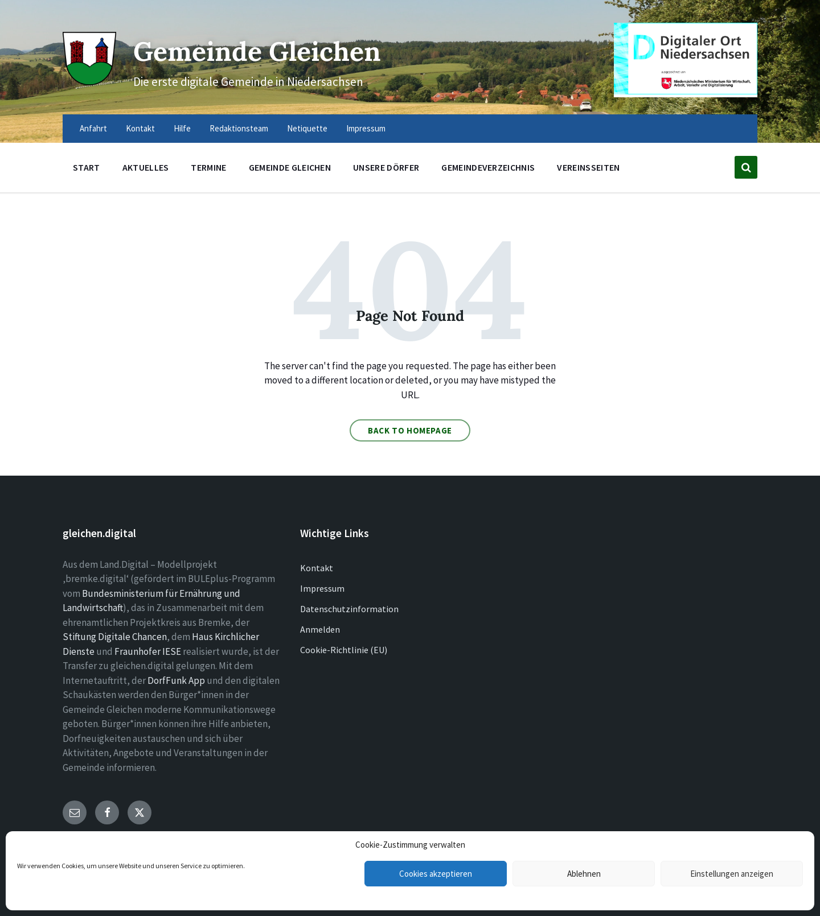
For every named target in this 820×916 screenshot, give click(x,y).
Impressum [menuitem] (366, 128)
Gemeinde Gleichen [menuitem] (290, 167)
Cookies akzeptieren (435, 873)
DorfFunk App (176, 680)
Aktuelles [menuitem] (145, 167)
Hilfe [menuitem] (182, 128)
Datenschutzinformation (349, 608)
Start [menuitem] (86, 167)
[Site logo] (88, 81)
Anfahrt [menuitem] (93, 128)
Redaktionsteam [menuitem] (239, 128)
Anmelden (320, 629)
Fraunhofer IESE (147, 651)
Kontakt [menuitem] (140, 128)
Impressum (322, 588)
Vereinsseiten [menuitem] (588, 167)
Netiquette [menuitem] (307, 128)
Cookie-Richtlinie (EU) (343, 649)
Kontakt (316, 567)
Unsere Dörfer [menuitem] (386, 167)
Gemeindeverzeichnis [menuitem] (488, 167)
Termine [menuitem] (208, 167)
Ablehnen (584, 873)
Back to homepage (410, 430)
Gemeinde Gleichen (266, 50)
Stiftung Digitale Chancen (115, 636)
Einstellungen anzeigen (731, 873)
